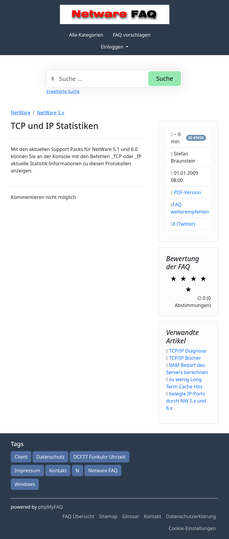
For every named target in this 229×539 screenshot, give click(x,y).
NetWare (20, 112)
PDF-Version (187, 192)
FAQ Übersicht (78, 516)
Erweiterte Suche (63, 91)
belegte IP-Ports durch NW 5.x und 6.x (186, 400)
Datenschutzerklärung (191, 516)
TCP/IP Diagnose (187, 351)
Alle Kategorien (86, 35)
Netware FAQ (102, 470)
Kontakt (58, 470)
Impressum (27, 470)
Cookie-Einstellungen (192, 528)
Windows (25, 484)
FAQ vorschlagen (131, 35)
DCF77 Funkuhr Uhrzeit (99, 457)
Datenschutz (50, 457)
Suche (164, 78)
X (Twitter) (184, 224)
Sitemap (108, 516)
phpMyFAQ (50, 507)
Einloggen (112, 46)
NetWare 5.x (50, 112)
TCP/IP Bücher (185, 358)
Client (21, 457)
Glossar (130, 516)
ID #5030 (196, 137)
